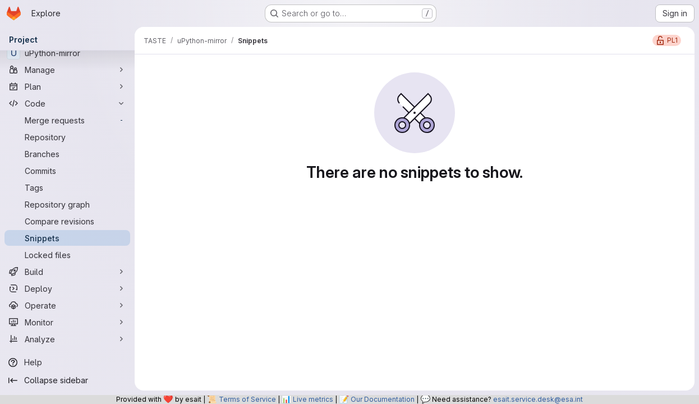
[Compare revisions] (67, 221)
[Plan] (67, 86)
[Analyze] (67, 339)
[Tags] (67, 187)
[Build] (67, 271)
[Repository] (67, 137)
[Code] (67, 103)
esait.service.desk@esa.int (538, 399)
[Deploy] (67, 288)
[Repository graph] (67, 204)
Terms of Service (247, 399)
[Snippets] (67, 238)
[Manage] (67, 69)
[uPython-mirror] (67, 53)
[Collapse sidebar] (67, 380)
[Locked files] (67, 255)
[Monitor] (67, 322)
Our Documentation (383, 399)
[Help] (67, 362)
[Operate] (67, 305)
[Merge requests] (67, 120)
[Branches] (67, 154)
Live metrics (313, 399)
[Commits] (67, 170)
